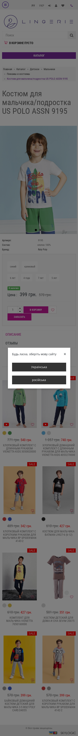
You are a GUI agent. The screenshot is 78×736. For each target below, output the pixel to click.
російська (39, 380)
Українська (39, 367)
